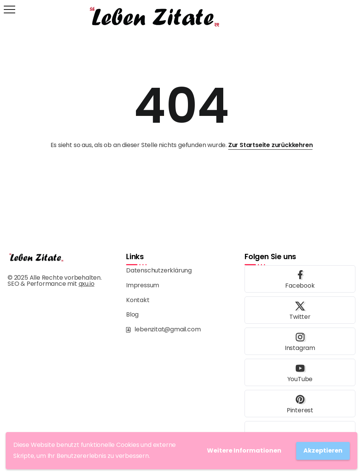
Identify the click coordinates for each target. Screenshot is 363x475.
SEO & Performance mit (51, 283)
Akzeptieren (322, 450)
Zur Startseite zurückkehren (270, 145)
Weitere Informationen (244, 450)
